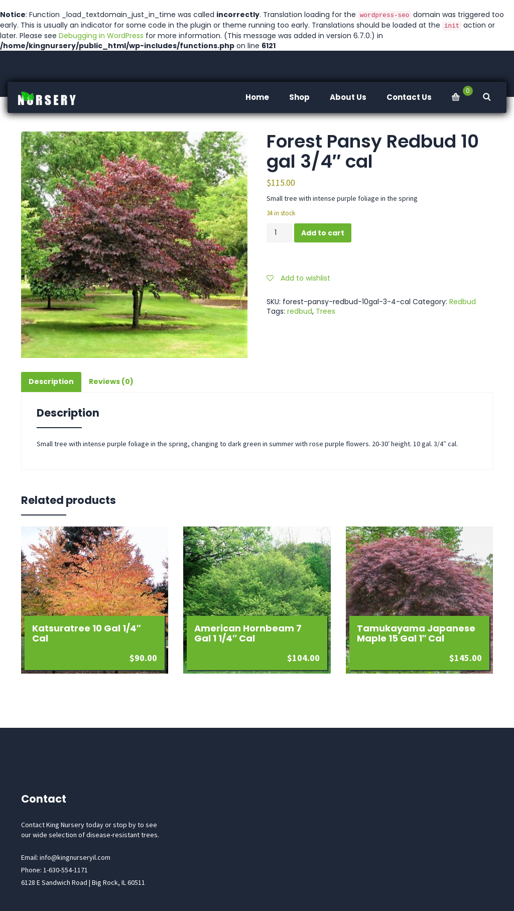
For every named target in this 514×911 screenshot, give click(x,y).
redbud (299, 311)
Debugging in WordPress (101, 36)
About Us (348, 97)
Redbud (462, 302)
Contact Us (409, 97)
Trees (325, 311)
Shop (299, 97)
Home (257, 97)
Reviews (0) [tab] (111, 381)
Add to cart (322, 233)
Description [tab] (51, 381)
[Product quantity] (279, 232)
